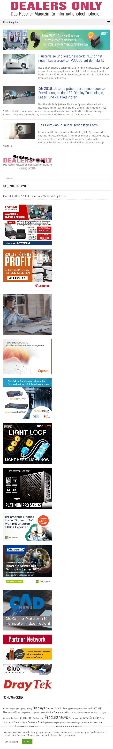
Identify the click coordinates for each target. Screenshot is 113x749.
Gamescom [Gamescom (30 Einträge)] (87, 708)
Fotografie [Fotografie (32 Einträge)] (77, 708)
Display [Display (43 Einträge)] (29, 708)
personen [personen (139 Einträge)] (26, 718)
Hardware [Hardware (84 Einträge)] (8, 712)
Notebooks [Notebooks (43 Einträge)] (14, 718)
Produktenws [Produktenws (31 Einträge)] (38, 718)
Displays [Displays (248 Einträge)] (39, 708)
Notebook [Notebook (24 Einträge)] (6, 718)
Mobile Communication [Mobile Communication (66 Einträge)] (58, 712)
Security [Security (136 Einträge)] (94, 718)
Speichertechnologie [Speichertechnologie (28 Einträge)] (66, 722)
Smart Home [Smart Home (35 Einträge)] (8, 722)
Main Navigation (56, 22)
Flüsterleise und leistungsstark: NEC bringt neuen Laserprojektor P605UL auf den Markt (71, 58)
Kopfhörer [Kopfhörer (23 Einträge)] (36, 712)
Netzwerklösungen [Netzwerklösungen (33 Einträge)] (98, 712)
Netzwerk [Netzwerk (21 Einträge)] (86, 713)
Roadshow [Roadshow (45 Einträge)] (84, 718)
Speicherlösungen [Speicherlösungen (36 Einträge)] (51, 722)
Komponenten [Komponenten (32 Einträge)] (26, 712)
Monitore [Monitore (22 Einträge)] (80, 712)
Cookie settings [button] (12, 741)
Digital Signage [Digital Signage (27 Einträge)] (19, 708)
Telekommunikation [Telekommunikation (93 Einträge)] (91, 722)
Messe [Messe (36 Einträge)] (42, 712)
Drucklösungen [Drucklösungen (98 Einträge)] (64, 708)
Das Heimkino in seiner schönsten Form (68, 124)
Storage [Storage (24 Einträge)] (77, 722)
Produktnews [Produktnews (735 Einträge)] (56, 717)
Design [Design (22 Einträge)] (11, 709)
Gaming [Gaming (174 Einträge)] (96, 708)
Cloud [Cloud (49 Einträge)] (5, 708)
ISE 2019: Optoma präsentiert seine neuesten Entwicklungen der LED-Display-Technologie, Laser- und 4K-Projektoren (72, 93)
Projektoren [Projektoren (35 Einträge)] (73, 718)
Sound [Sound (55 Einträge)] (41, 722)
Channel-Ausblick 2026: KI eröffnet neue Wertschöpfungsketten (34, 196)
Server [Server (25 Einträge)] (102, 718)
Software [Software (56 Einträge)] (32, 722)
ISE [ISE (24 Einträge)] (19, 712)
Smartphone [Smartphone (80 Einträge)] (20, 722)
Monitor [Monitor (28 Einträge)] (73, 712)
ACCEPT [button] (27, 741)
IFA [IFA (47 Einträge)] (15, 712)
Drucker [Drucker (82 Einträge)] (50, 708)
